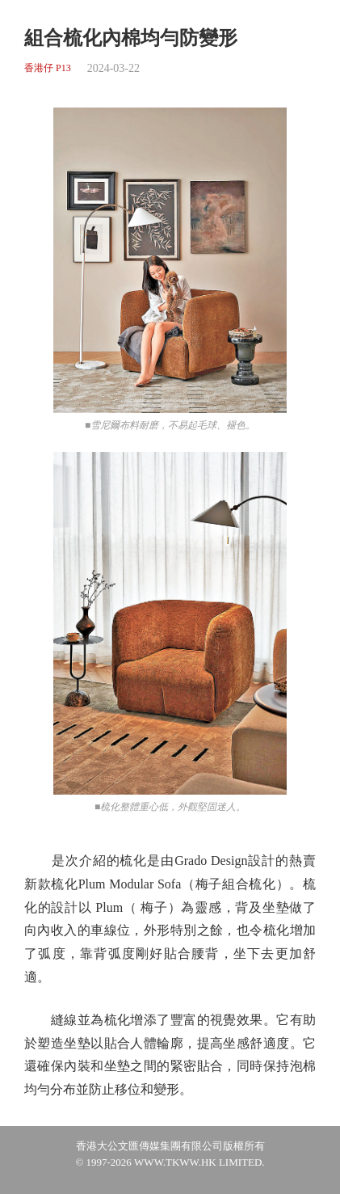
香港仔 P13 (47, 68)
